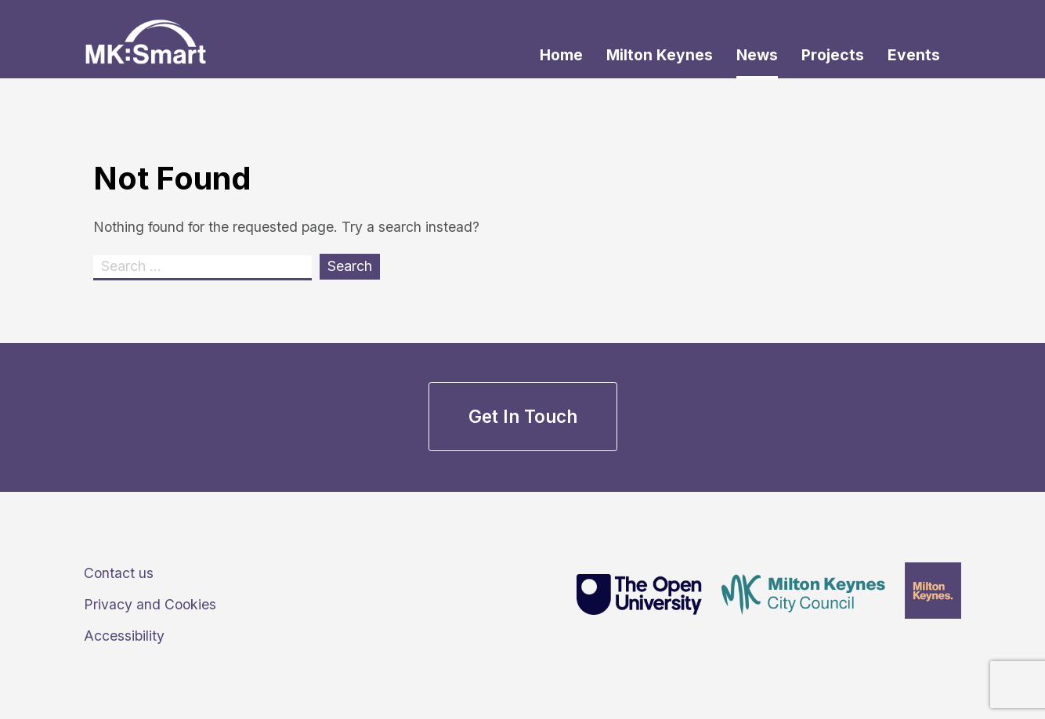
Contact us (119, 573)
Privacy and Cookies (150, 604)
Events (914, 54)
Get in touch (522, 416)
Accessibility (124, 635)
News (757, 54)
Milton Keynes (659, 54)
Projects (832, 54)
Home (561, 54)
